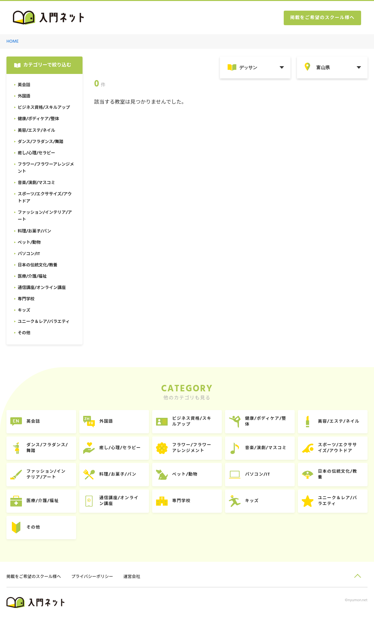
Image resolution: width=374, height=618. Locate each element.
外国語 (106, 421)
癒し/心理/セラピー (120, 448)
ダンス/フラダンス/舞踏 (47, 448)
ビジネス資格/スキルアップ (192, 421)
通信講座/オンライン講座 (119, 501)
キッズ (252, 501)
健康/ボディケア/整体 (265, 421)
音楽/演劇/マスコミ (266, 448)
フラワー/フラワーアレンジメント (192, 448)
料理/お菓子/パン (117, 474)
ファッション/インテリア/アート (46, 474)
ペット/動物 (185, 474)
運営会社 (131, 576)
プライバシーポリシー (92, 576)
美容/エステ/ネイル (338, 421)
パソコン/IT (257, 474)
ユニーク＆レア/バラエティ (337, 501)
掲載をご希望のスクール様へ (322, 18)
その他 (33, 527)
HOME (12, 41)
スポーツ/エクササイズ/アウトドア (337, 448)
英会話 (33, 421)
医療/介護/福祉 (42, 501)
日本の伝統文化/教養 (337, 474)
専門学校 (181, 501)
